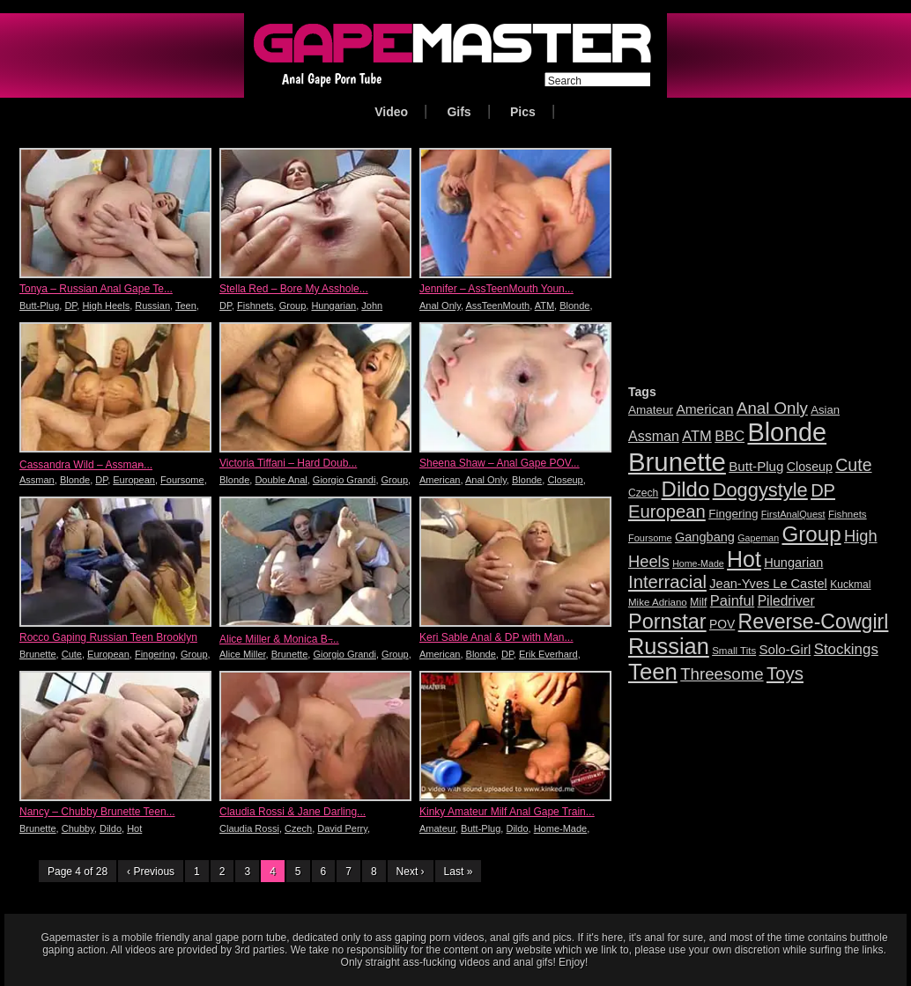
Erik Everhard (548, 654)
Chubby (78, 828)
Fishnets (255, 305)
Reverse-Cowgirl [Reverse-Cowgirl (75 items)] (813, 621)
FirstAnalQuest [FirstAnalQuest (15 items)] (793, 514)
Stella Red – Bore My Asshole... (293, 289)
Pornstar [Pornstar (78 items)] (667, 621)
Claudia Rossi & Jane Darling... (292, 812)
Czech (298, 828)
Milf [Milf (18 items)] (698, 602)
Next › (410, 871)
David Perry (342, 828)
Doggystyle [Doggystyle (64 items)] (760, 490)
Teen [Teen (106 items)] (653, 671)
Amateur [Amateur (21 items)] (650, 409)
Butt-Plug (39, 305)
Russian (152, 305)
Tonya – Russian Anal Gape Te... (96, 289)
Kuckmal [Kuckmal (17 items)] (850, 584)
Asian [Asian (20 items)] (825, 409)
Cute (72, 654)
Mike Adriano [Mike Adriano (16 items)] (657, 602)
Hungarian (333, 305)
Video (391, 112)
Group (293, 305)
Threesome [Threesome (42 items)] (721, 674)
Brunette (37, 654)
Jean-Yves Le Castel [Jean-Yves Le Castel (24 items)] (768, 584)
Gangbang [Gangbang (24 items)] (705, 537)
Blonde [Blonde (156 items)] (786, 432)
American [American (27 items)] (704, 408)
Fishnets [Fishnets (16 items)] (847, 514)
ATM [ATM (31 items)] (697, 436)
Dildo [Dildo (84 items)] (686, 489)
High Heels (106, 305)
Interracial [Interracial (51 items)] (667, 582)
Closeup (564, 480)
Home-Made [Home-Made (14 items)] (698, 563)
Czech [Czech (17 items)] (643, 493)
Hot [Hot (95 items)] (744, 559)
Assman (37, 480)
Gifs (458, 112)
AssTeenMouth (497, 305)
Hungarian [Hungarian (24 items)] (793, 563)
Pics (523, 112)
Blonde (574, 305)
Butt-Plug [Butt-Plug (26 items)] (756, 466)
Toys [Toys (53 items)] (785, 673)
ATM (544, 305)
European (134, 480)
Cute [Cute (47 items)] (853, 465)
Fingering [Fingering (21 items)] (733, 513)
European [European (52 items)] (667, 511)
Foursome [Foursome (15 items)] (650, 538)
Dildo (111, 828)
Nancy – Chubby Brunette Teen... (97, 812)
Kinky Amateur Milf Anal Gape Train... (507, 812)
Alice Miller (242, 654)
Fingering (155, 654)
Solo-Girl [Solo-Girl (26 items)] (785, 649)
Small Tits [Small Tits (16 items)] (734, 650)
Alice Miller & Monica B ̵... (279, 639)
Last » (458, 871)
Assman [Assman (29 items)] (653, 436)
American (439, 480)
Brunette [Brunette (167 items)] (677, 461)
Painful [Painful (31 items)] (732, 600)
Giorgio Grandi (344, 480)
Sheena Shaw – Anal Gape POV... (499, 463)
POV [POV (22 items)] (722, 624)
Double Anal (281, 480)
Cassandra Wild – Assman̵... (85, 465)
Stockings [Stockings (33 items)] (846, 649)
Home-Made (561, 828)
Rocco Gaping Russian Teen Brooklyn (108, 637)
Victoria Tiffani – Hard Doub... (288, 463)
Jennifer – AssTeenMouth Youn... (496, 289)
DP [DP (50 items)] (823, 490)
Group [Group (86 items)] (811, 534)
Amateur (437, 828)
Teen (185, 305)
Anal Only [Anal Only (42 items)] (772, 408)
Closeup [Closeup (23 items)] (810, 467)
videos (140, 950)
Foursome (182, 480)
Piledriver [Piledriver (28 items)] (786, 600)
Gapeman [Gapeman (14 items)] (758, 538)
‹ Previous (150, 871)
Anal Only (440, 305)
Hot (134, 828)
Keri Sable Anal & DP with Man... (496, 637)
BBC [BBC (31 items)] (729, 436)
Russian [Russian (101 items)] (668, 646)
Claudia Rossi (249, 828)
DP (70, 305)
